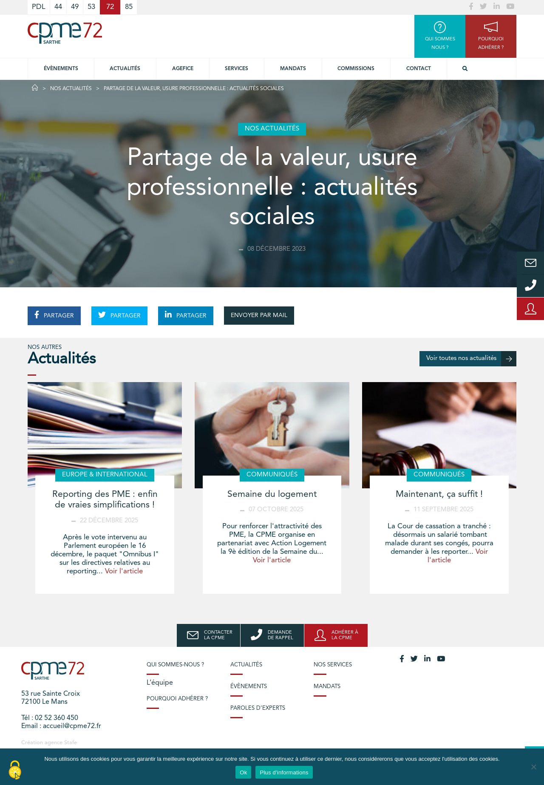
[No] (533, 766)
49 (75, 7)
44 (58, 7)
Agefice (182, 68)
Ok (243, 772)
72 (110, 7)
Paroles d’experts (257, 708)
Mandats (293, 68)
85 (129, 7)
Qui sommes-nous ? (175, 665)
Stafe (70, 742)
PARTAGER (54, 315)
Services (236, 68)
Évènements (61, 68)
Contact (418, 68)
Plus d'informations (284, 772)
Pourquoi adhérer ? (177, 699)
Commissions (355, 68)
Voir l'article (124, 571)
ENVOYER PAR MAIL (259, 315)
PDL (38, 7)
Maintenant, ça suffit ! (439, 494)
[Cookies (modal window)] (15, 770)
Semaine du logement (272, 494)
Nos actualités (71, 88)
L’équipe (160, 683)
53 (91, 7)
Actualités (125, 68)
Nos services (333, 665)
